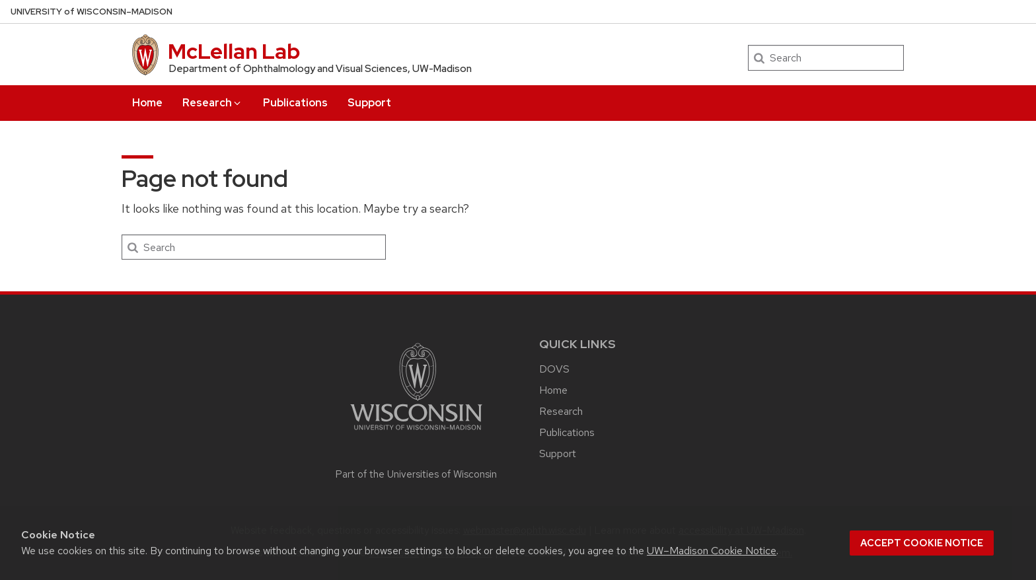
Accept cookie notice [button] (921, 543)
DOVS (554, 369)
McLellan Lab (234, 51)
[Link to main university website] (416, 432)
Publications (295, 103)
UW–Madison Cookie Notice (711, 551)
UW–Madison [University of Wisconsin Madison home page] (91, 11)
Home (147, 103)
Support (369, 103)
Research (212, 103)
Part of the (416, 474)
